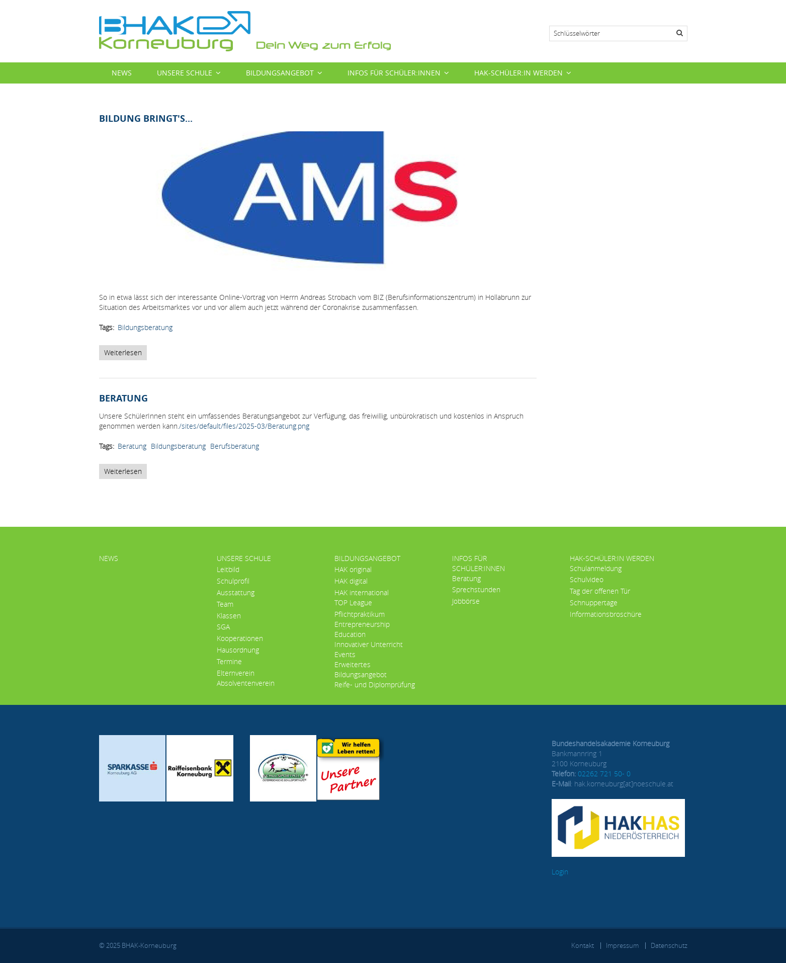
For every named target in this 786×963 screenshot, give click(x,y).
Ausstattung (235, 592)
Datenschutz (669, 945)
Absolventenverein (246, 683)
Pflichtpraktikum (359, 614)
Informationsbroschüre (606, 614)
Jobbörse (466, 601)
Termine (229, 661)
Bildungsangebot (280, 72)
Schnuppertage (594, 602)
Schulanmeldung (596, 568)
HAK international (361, 592)
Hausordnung (238, 650)
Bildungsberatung (145, 327)
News (122, 72)
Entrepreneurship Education (362, 629)
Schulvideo (586, 579)
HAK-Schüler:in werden (518, 72)
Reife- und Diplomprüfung (374, 684)
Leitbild (228, 569)
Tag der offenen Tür (600, 591)
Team (225, 604)
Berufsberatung (234, 446)
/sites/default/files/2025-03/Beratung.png (244, 426)
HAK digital (351, 581)
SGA (223, 626)
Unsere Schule (184, 72)
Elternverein (235, 673)
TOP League (353, 602)
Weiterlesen (125, 354)
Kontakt (582, 945)
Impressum (622, 945)
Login (560, 871)
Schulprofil (233, 581)
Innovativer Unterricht (368, 644)
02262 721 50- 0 (604, 773)
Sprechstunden (476, 589)
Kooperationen (240, 638)
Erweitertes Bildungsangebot (360, 669)
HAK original (353, 569)
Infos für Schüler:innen (394, 72)
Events (345, 654)
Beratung (132, 446)
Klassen (229, 615)
